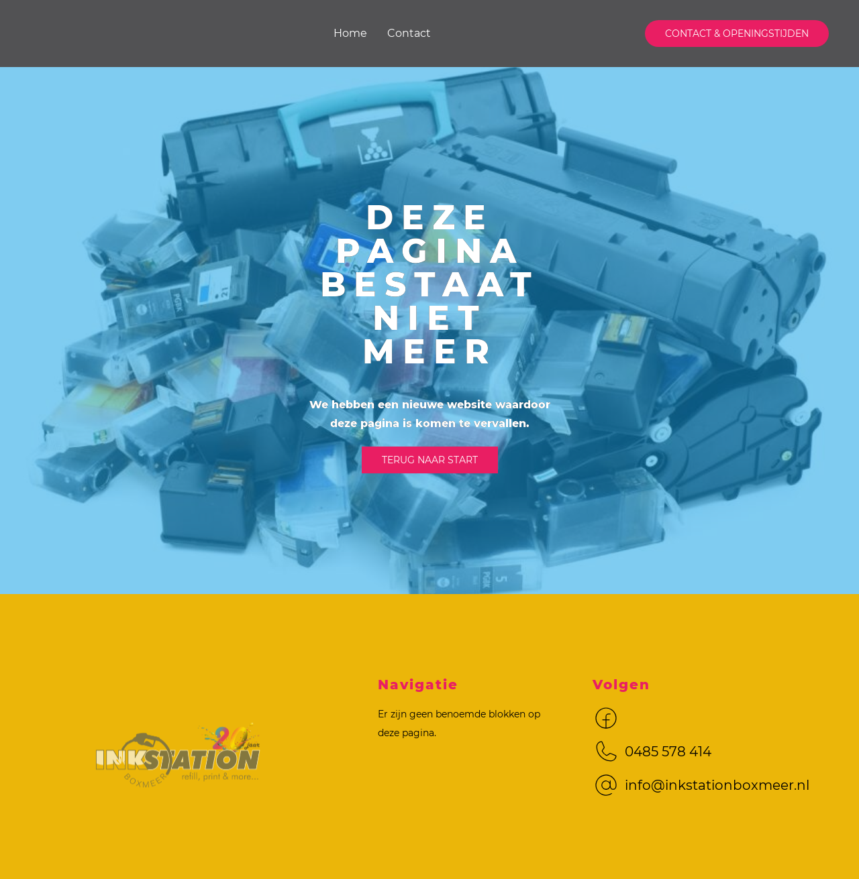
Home (350, 33)
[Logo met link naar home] (179, 773)
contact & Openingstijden (737, 33)
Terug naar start (430, 460)
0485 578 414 (668, 752)
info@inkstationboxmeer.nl (717, 785)
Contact (409, 33)
